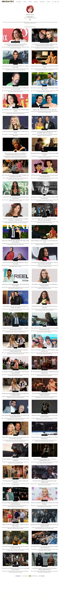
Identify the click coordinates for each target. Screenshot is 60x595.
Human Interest (42, 1)
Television (24, 1)
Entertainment (18, 1)
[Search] (52, 1)
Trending (30, 1)
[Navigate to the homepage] (8, 1)
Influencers (35, 1)
